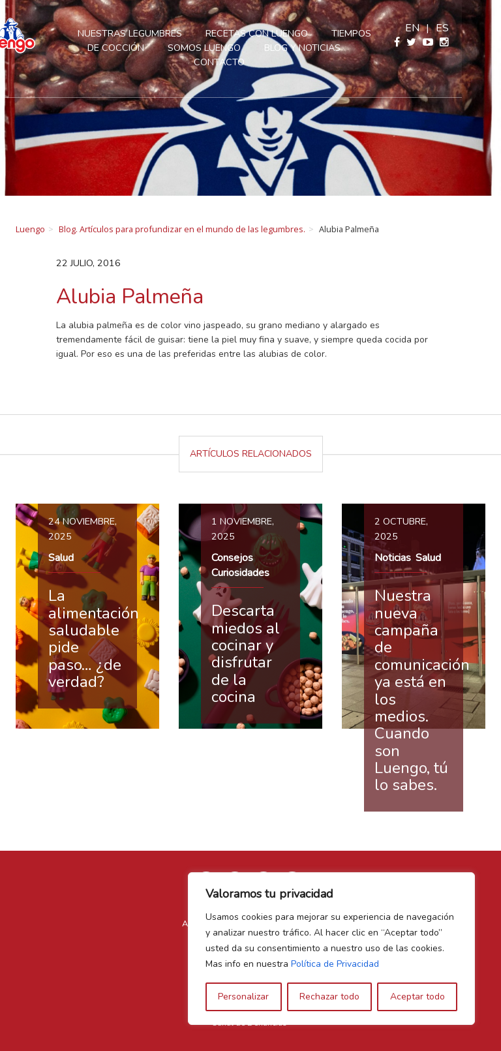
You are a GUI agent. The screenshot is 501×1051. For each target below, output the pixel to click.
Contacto (250, 62)
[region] (331, 948)
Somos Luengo (235, 47)
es (481, 28)
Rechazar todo (329, 996)
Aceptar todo (417, 996)
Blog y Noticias (334, 47)
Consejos (232, 558)
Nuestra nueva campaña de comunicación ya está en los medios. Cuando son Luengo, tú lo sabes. (422, 690)
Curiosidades (240, 573)
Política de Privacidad (335, 964)
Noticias (392, 558)
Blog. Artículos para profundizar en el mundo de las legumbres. (182, 229)
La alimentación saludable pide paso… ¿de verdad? (93, 638)
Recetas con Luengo (288, 33)
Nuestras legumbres (161, 33)
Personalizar (243, 996)
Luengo (30, 229)
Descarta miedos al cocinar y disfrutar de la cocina (245, 653)
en (451, 28)
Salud (61, 558)
